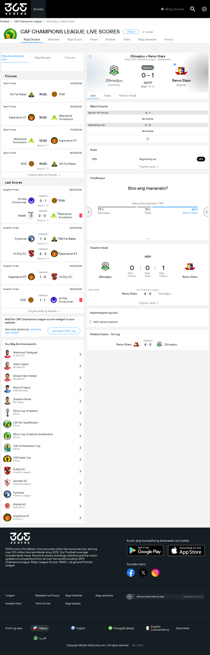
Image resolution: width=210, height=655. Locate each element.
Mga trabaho (73, 603)
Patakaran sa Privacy (47, 595)
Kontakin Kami (13, 603)
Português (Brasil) (120, 628)
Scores (38, 9)
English (77, 628)
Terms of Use (42, 603)
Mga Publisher (73, 595)
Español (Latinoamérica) (156, 628)
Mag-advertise (104, 595)
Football (7, 21)
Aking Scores (172, 9)
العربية (39, 638)
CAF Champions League (30, 21)
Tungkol (10, 595)
